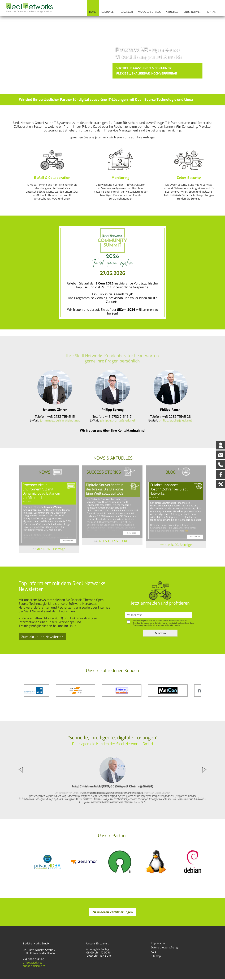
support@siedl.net (34, 966)
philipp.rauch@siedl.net (175, 420)
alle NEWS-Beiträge (51, 549)
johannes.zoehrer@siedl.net (60, 420)
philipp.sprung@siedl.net (117, 420)
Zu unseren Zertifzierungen (112, 912)
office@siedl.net (32, 962)
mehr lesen (68, 540)
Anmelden (160, 633)
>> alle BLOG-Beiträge (176, 545)
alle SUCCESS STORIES (114, 541)
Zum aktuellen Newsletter (42, 637)
